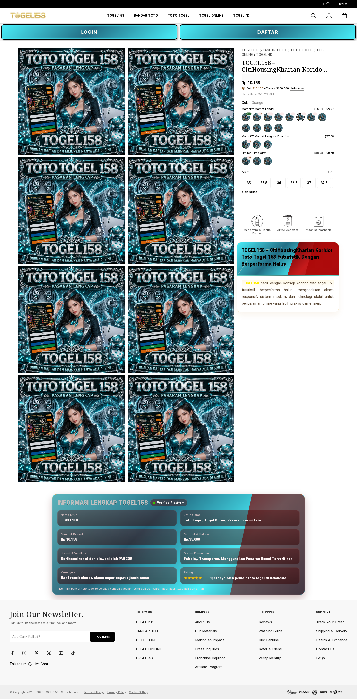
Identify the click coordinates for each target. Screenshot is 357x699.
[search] (313, 15)
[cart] (344, 15)
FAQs (320, 658)
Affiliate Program (208, 667)
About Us (202, 622)
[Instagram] (27, 653)
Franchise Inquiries (210, 658)
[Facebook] (14, 653)
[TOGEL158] (115, 17)
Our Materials (206, 631)
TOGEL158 (250, 50)
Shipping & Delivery (331, 631)
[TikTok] (75, 653)
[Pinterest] (39, 653)
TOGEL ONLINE (148, 649)
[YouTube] (63, 653)
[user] (329, 15)
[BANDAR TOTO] (146, 17)
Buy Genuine (269, 640)
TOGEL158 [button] (102, 636)
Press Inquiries (207, 649)
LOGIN (89, 32)
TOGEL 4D (264, 55)
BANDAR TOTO (274, 50)
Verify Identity (270, 658)
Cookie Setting (138, 692)
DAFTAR (267, 32)
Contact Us (325, 649)
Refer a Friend (270, 649)
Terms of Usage (94, 692)
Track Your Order (330, 622)
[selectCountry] (328, 172)
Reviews (265, 622)
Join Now (297, 88)
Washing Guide (270, 631)
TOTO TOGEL (301, 50)
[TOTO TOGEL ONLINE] (241, 17)
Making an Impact (209, 640)
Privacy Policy (116, 692)
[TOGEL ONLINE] (211, 17)
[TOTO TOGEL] (178, 17)
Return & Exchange (331, 640)
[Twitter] (51, 653)
